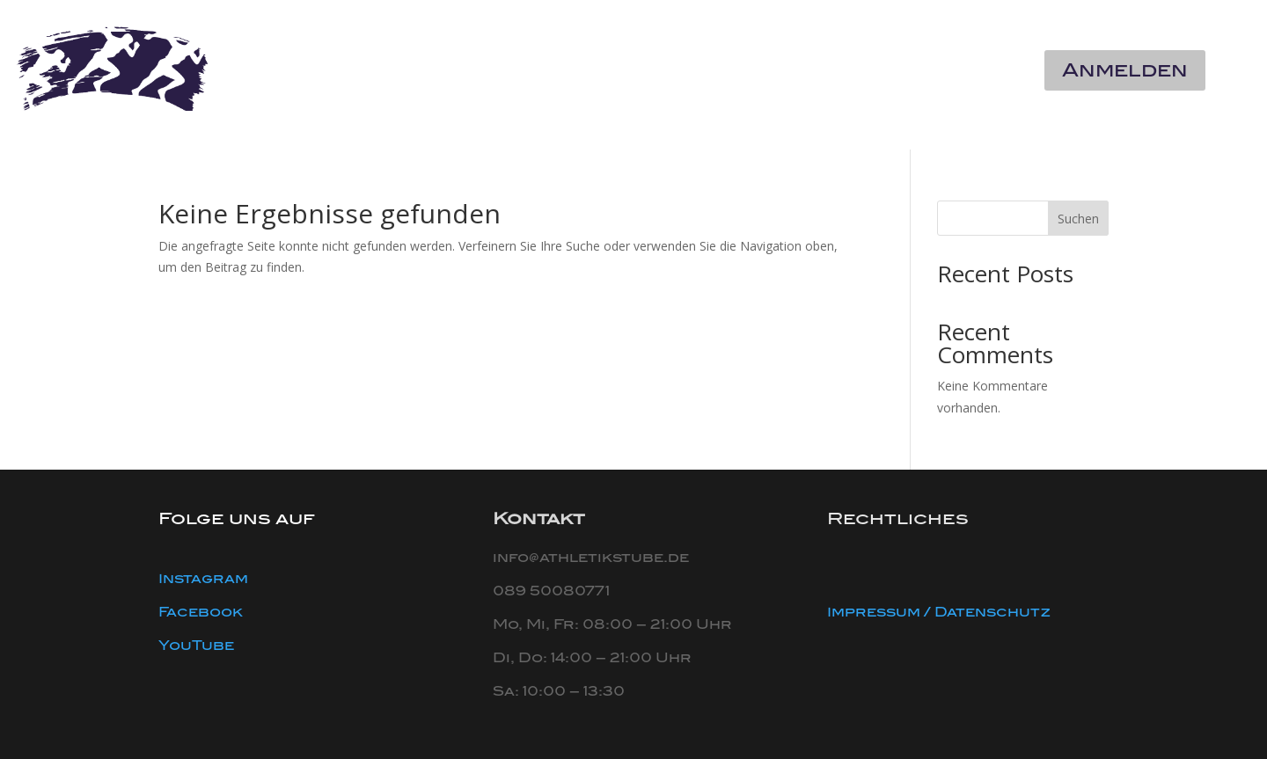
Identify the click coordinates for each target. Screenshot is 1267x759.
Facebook (200, 612)
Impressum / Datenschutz (939, 612)
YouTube (196, 646)
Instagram (203, 579)
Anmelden (1125, 70)
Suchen (1078, 218)
